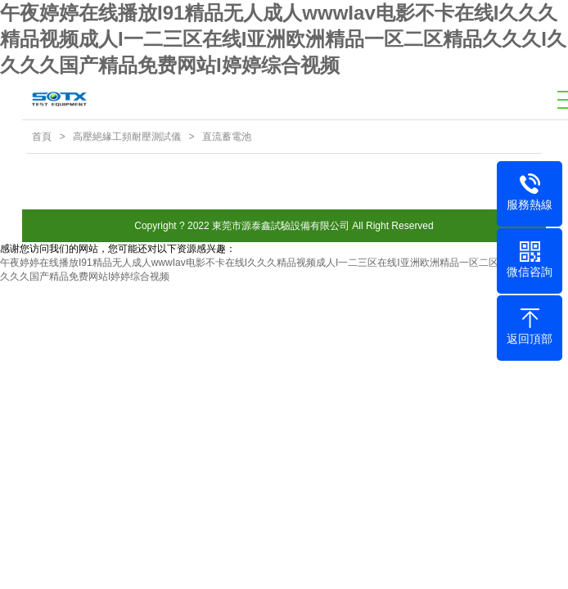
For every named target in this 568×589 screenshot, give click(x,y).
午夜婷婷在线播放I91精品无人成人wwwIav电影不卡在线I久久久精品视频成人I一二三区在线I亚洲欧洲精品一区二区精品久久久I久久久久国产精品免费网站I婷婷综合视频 (283, 39)
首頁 (42, 136)
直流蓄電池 (226, 136)
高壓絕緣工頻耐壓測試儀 (127, 136)
